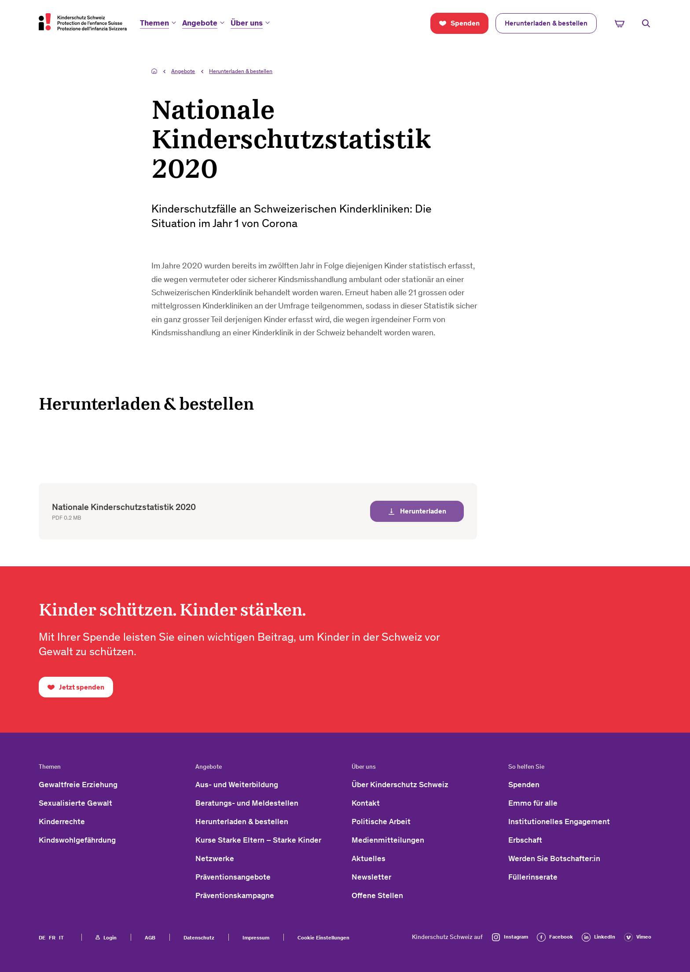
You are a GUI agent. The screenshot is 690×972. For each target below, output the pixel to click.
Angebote (199, 23)
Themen (154, 23)
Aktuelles (368, 858)
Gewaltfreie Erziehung (78, 784)
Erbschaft (525, 840)
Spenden (524, 784)
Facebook (555, 937)
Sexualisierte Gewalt (75, 803)
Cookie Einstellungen (323, 938)
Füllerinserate (533, 877)
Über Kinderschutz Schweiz (400, 784)
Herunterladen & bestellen (240, 71)
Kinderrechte (62, 821)
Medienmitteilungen (388, 840)
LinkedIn (598, 937)
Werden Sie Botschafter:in (554, 858)
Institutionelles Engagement (559, 821)
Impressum (255, 938)
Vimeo (637, 937)
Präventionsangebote (233, 877)
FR (52, 938)
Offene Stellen (377, 895)
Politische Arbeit (381, 821)
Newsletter (371, 877)
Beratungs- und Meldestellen (246, 803)
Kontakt (366, 803)
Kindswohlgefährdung (77, 840)
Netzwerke (214, 858)
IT (61, 938)
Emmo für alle (533, 803)
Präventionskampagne (234, 895)
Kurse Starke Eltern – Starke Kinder (258, 840)
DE (42, 938)
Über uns (247, 23)
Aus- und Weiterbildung (236, 784)
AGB (150, 938)
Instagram (510, 937)
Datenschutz (199, 938)
